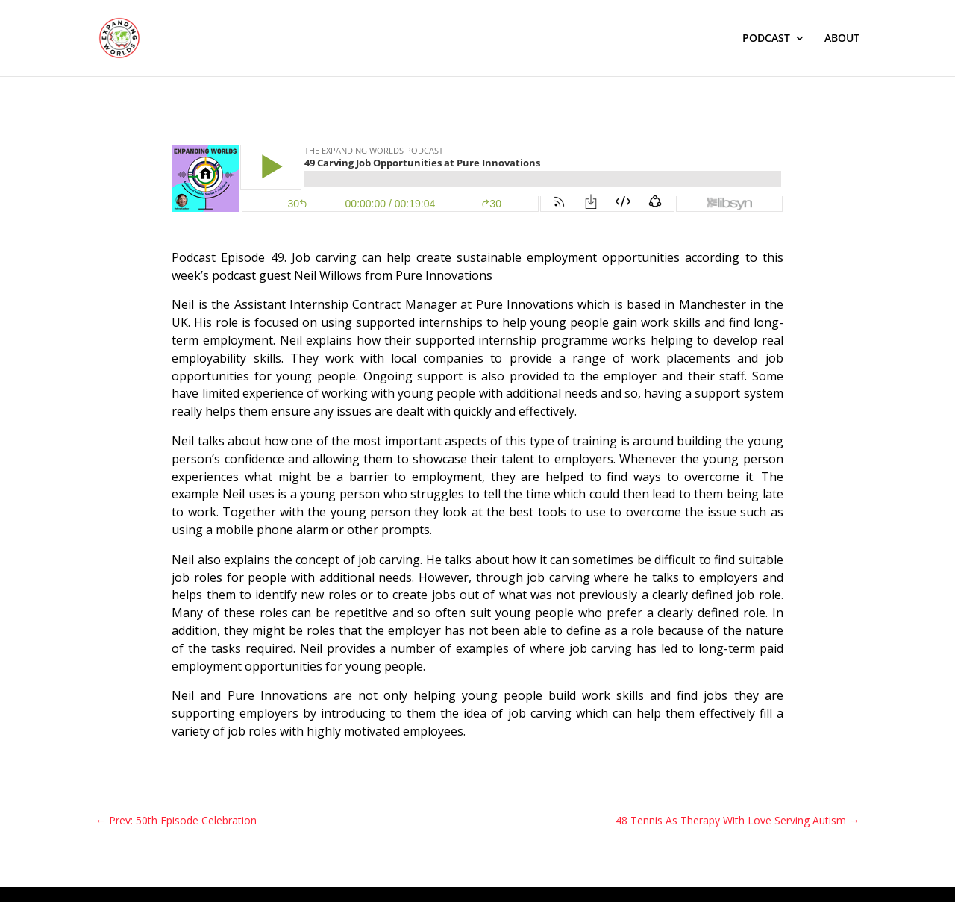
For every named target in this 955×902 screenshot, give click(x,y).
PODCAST (766, 39)
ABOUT (842, 39)
